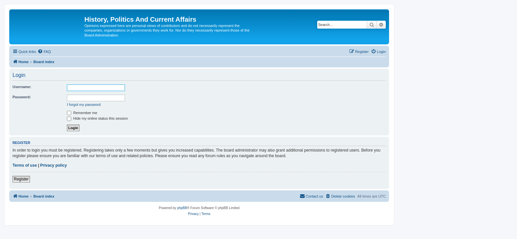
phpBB (182, 208)
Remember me (82, 113)
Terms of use (25, 165)
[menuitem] (44, 52)
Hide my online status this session (97, 118)
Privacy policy (53, 165)
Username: (22, 87)
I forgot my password (84, 105)
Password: (22, 97)
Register (21, 179)
